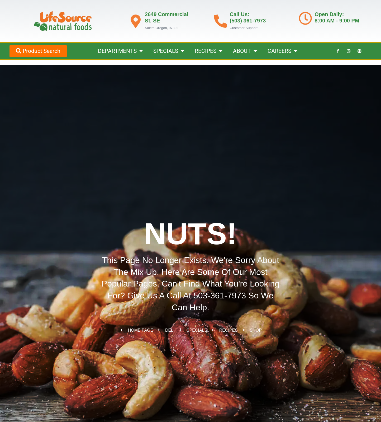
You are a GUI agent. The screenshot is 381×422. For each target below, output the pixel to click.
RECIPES (208, 51)
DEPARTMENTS (120, 51)
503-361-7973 (219, 295)
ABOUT (245, 51)
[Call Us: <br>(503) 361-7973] (220, 21)
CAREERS (282, 51)
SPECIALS (168, 51)
